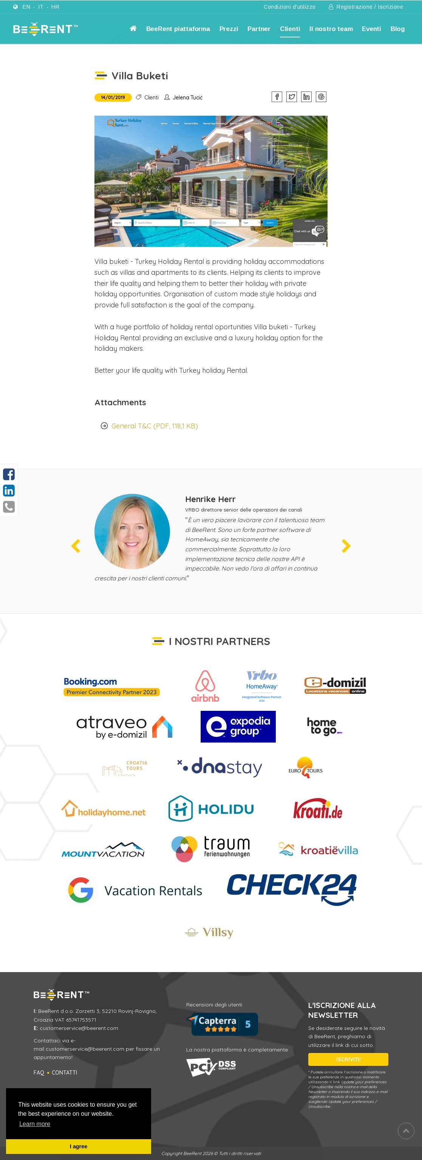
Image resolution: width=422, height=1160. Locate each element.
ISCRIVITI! (348, 1059)
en (26, 7)
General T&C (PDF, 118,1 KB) (154, 426)
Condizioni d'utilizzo (290, 7)
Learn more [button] (34, 1124)
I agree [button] (78, 1146)
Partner (259, 29)
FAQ (39, 1072)
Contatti (64, 1072)
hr (55, 7)
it (41, 7)
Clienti (290, 29)
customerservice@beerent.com (79, 1028)
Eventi (371, 29)
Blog (398, 29)
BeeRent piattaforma (178, 29)
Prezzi (229, 29)
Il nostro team (330, 29)
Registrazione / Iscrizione (366, 7)
